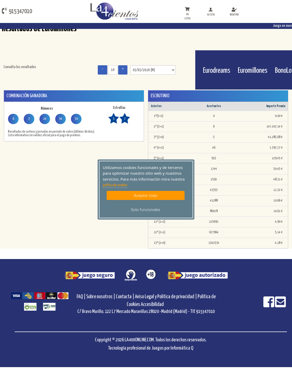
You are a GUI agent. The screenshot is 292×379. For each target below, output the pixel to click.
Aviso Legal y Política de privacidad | (166, 296)
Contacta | (125, 296)
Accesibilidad (152, 304)
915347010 (17, 10)
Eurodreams (216, 70)
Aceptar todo (145, 195)
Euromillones (252, 70)
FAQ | (81, 296)
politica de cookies (115, 185)
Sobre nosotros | (100, 296)
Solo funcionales (145, 209)
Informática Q (182, 348)
